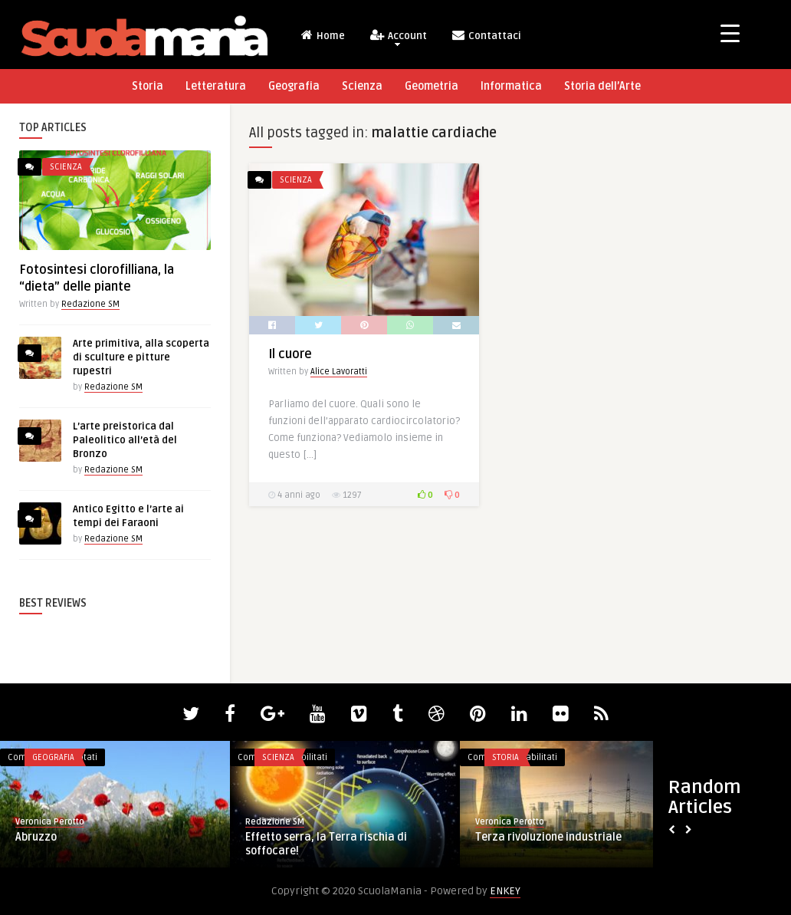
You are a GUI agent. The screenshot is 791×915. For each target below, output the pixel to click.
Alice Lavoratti (338, 372)
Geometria (431, 86)
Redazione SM (90, 304)
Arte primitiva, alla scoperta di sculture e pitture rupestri (141, 357)
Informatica (511, 86)
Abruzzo (36, 837)
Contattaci (486, 35)
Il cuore (290, 354)
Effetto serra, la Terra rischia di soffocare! (326, 844)
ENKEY (505, 890)
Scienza (362, 86)
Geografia (294, 86)
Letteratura (215, 86)
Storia (147, 86)
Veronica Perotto (49, 822)
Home (322, 35)
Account (398, 37)
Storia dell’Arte (602, 86)
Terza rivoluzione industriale (548, 837)
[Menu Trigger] (730, 33)
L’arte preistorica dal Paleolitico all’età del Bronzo (125, 440)
